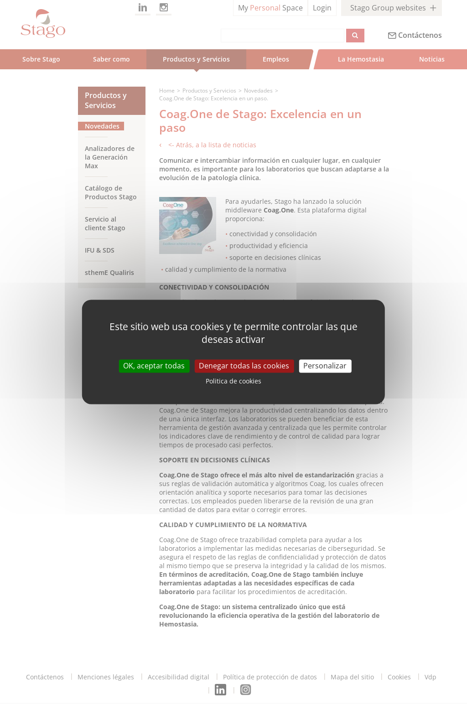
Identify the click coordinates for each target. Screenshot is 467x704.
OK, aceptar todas (154, 366)
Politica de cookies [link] (233, 381)
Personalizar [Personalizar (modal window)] (325, 366)
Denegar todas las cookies (244, 366)
